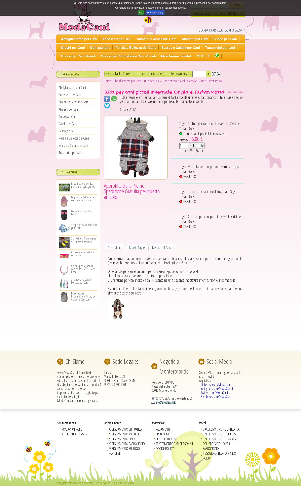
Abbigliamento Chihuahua (125, 429)
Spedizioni (162, 434)
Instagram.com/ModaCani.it (217, 388)
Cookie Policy (165, 448)
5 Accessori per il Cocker (219, 438)
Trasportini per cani (220, 47)
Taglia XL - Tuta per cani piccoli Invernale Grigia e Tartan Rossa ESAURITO (210, 221)
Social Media (219, 361)
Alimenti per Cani (195, 39)
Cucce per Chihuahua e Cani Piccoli (128, 56)
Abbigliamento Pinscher (125, 438)
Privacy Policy (155, 12)
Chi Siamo (75, 361)
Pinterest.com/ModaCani (215, 384)
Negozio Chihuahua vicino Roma (219, 456)
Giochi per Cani (73, 47)
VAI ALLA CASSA (233, 30)
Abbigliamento (112, 423)
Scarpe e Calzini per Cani (180, 47)
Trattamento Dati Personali (174, 443)
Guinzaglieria (100, 47)
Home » (108, 80)
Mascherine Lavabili (176, 56)
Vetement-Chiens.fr (74, 434)
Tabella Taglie (137, 247)
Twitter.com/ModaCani (214, 392)
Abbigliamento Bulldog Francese (124, 451)
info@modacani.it (165, 402)
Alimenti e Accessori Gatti (157, 39)
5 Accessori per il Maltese (220, 434)
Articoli (202, 423)
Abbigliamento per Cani (79, 39)
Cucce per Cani (225, 39)
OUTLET (203, 56)
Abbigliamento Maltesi (124, 434)
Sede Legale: (125, 361)
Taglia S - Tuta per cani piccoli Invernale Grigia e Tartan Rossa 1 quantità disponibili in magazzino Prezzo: (209, 132)
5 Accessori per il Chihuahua (221, 429)
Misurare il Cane (162, 247)
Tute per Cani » (153, 80)
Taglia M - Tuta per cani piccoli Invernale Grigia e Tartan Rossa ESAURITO (210, 171)
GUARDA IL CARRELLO (210, 30)
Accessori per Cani (116, 39)
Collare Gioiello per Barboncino (216, 446)
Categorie (69, 74)
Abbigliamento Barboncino (127, 443)
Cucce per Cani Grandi (78, 56)
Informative (158, 423)
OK (141, 12)
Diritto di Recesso (168, 438)
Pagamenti (163, 429)
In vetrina (69, 172)
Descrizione (114, 247)
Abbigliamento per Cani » (128, 80)
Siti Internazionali (67, 423)
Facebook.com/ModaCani (216, 396)
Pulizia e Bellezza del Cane (135, 47)
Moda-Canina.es (72, 429)
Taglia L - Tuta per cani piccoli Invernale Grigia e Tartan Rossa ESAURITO (209, 196)
